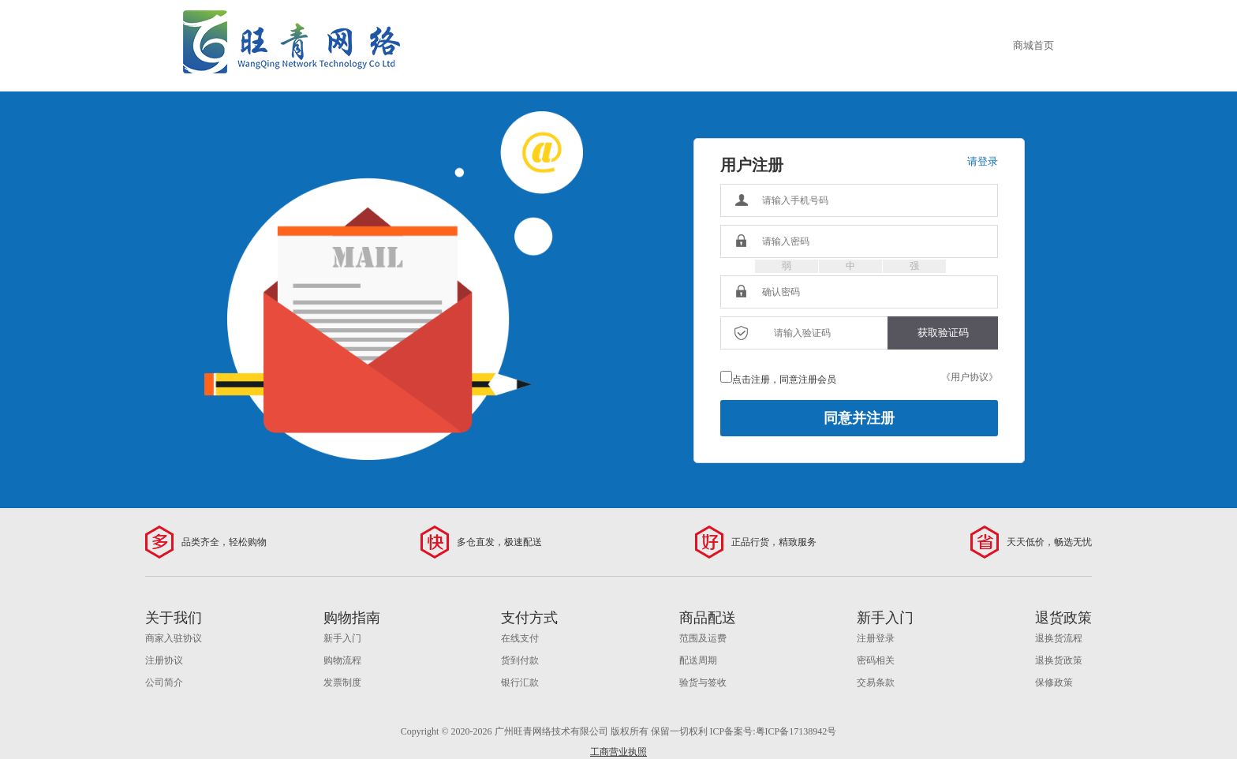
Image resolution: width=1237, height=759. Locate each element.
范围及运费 (703, 638)
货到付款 (520, 660)
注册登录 (876, 638)
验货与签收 (703, 682)
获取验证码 (943, 332)
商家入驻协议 (173, 638)
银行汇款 (520, 682)
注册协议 (164, 660)
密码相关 (876, 660)
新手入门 (342, 638)
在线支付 (520, 638)
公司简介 (164, 682)
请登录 (982, 161)
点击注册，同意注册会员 (784, 379)
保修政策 (1054, 682)
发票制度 (342, 682)
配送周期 (698, 660)
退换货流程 (1058, 638)
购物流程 (342, 660)
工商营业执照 (618, 751)
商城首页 (1033, 45)
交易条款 (876, 682)
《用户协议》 (969, 377)
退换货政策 (1058, 660)
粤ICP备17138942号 (796, 731)
